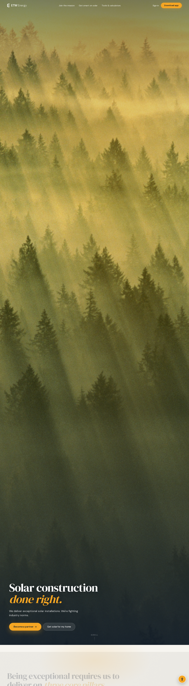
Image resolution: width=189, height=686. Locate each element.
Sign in (156, 5)
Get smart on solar (88, 5)
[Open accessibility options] (182, 679)
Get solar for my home (59, 626)
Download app (171, 5)
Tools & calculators (111, 5)
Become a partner (25, 626)
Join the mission (67, 5)
